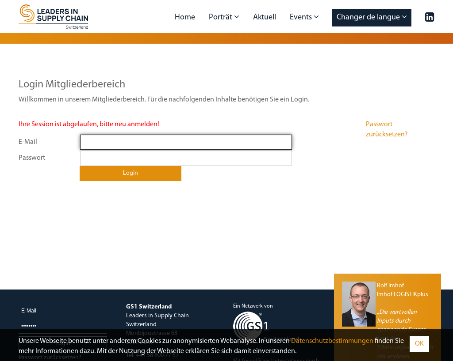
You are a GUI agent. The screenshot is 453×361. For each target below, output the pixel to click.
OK (419, 343)
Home (185, 17)
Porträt (224, 17)
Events (304, 17)
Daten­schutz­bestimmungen (332, 341)
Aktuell (264, 17)
